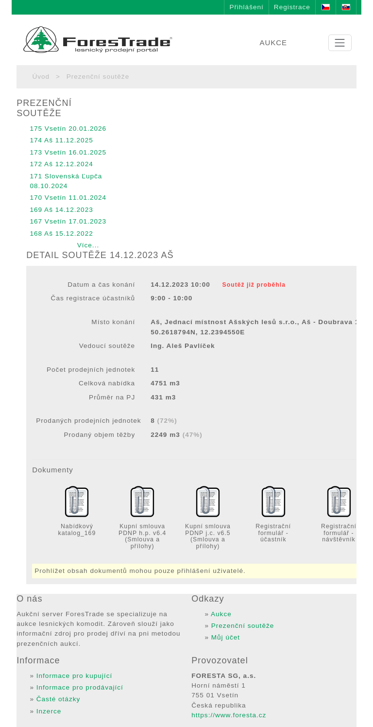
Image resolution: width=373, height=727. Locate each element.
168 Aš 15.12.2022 (61, 233)
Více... (88, 245)
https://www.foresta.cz (228, 715)
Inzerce (49, 711)
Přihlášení (246, 7)
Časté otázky (58, 699)
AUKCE (273, 42)
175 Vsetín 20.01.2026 (68, 128)
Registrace (292, 7)
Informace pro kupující (74, 675)
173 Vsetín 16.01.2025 (68, 152)
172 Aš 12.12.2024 (61, 164)
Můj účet (225, 637)
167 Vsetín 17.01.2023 (68, 221)
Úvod (41, 76)
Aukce (221, 614)
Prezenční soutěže (242, 625)
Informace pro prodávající (79, 687)
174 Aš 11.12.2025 (61, 140)
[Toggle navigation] (340, 43)
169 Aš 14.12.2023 (61, 209)
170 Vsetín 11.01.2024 (68, 197)
